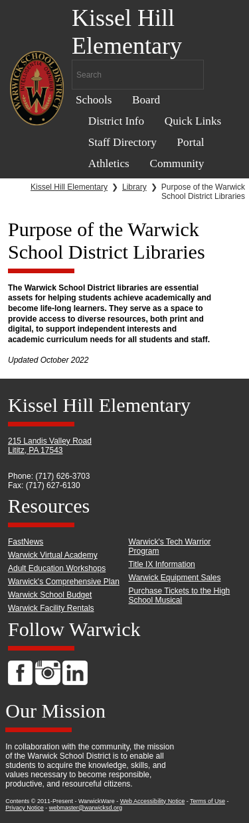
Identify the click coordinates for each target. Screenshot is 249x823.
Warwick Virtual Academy (53, 555)
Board (146, 100)
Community (176, 163)
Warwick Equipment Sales (175, 577)
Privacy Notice (24, 807)
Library (134, 187)
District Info (116, 121)
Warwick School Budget (50, 595)
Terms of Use (207, 801)
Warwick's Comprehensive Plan (64, 581)
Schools (94, 100)
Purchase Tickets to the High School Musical (179, 595)
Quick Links (193, 121)
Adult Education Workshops (57, 568)
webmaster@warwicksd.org (85, 807)
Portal (191, 142)
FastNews (25, 541)
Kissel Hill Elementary (69, 187)
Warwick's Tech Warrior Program (170, 546)
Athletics (108, 163)
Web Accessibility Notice (152, 801)
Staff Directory (122, 142)
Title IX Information (162, 564)
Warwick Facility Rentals (51, 608)
